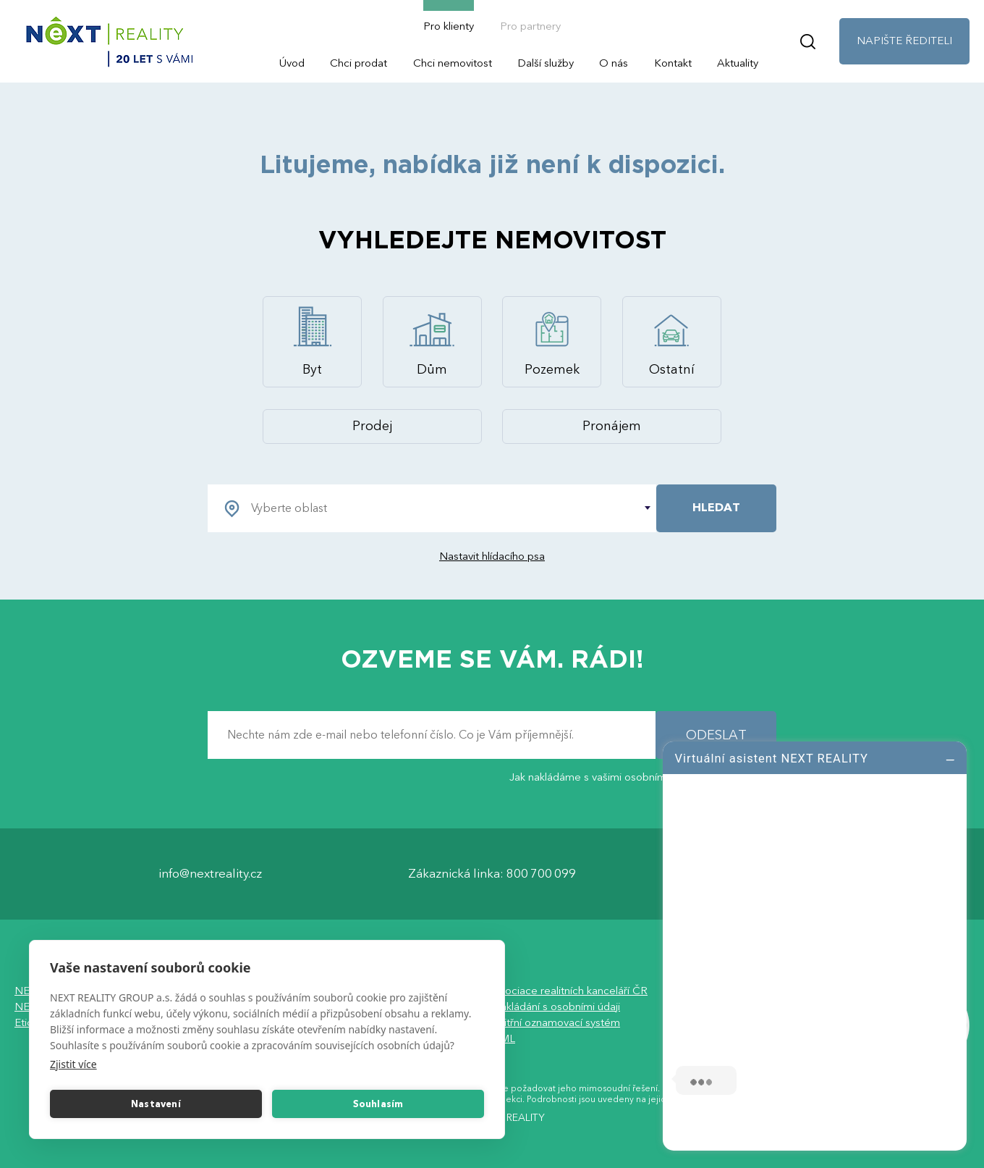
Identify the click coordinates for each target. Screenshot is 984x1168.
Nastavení (156, 1104)
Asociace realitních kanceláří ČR (570, 990)
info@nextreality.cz (210, 873)
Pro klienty (448, 26)
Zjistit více (73, 1064)
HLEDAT (716, 508)
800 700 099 (541, 873)
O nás (613, 63)
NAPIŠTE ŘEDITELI (904, 40)
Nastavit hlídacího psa (492, 556)
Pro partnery (530, 26)
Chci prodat (358, 63)
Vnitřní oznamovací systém (556, 1022)
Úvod (292, 63)
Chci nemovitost (452, 63)
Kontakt (673, 63)
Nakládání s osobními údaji (556, 1006)
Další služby (545, 63)
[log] (815, 944)
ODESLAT (716, 735)
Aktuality (737, 63)
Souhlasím (378, 1104)
